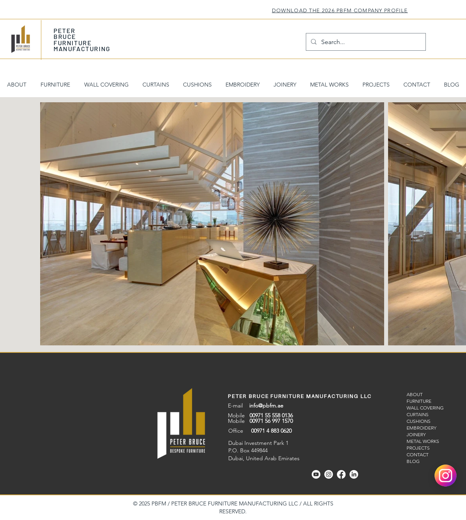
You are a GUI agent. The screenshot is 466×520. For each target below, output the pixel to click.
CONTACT (418, 454)
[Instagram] (328, 474)
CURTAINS (418, 414)
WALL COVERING (425, 408)
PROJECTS (418, 448)
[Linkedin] (354, 474)
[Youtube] (316, 474)
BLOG (413, 461)
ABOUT (415, 394)
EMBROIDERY (421, 428)
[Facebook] (341, 474)
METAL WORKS (423, 441)
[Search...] (365, 41)
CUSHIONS (419, 421)
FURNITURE (419, 401)
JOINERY (416, 434)
